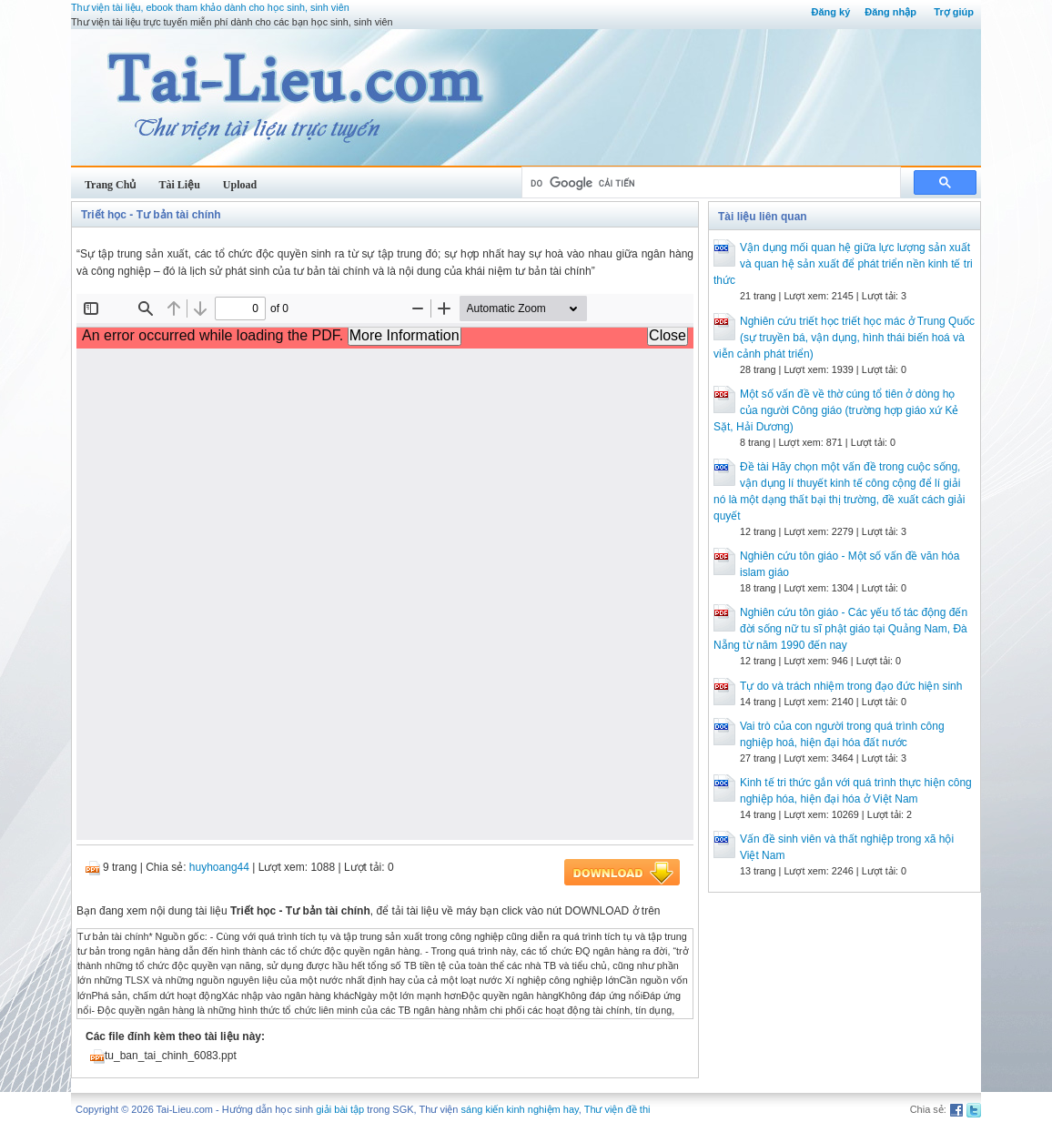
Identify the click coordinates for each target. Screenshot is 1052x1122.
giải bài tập (340, 1109)
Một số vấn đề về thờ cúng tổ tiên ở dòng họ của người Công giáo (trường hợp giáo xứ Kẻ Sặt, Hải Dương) (835, 410)
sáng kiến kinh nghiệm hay (520, 1109)
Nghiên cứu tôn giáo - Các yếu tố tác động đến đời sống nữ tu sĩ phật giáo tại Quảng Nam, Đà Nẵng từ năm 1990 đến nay (840, 629)
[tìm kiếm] (709, 183)
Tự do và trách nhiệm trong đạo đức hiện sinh (851, 686)
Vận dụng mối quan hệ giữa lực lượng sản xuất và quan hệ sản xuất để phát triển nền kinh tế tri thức (843, 264)
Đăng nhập (890, 11)
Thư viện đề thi (617, 1109)
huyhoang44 (219, 867)
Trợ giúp (954, 11)
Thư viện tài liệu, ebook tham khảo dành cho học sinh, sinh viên (210, 7)
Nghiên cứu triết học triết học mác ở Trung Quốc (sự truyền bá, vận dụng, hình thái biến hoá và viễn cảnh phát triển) (844, 337)
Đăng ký (830, 11)
